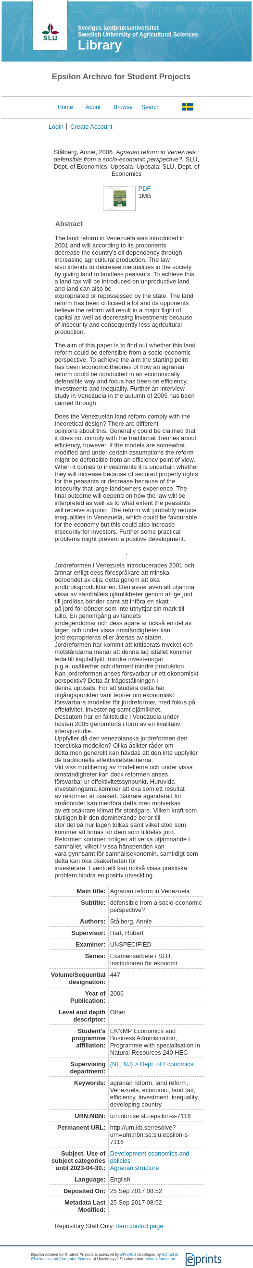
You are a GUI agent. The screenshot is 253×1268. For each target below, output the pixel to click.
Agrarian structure (134, 1167)
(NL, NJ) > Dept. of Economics (151, 1064)
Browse (123, 107)
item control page (139, 1226)
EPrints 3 (128, 1255)
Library (100, 45)
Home (65, 107)
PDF (145, 188)
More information (160, 1259)
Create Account (91, 126)
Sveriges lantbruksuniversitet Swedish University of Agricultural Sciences (138, 31)
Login (56, 126)
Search (150, 107)
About (93, 107)
